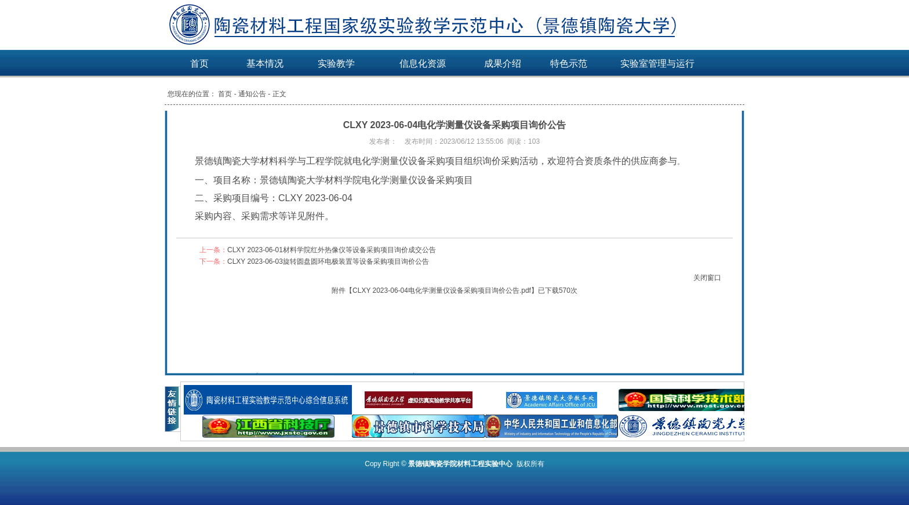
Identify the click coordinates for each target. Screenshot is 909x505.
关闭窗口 (707, 278)
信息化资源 (422, 63)
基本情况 (264, 63)
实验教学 (336, 63)
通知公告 (252, 94)
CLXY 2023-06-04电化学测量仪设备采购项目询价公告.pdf (441, 290)
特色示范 (568, 63)
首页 (199, 63)
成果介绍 (502, 63)
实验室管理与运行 (657, 63)
